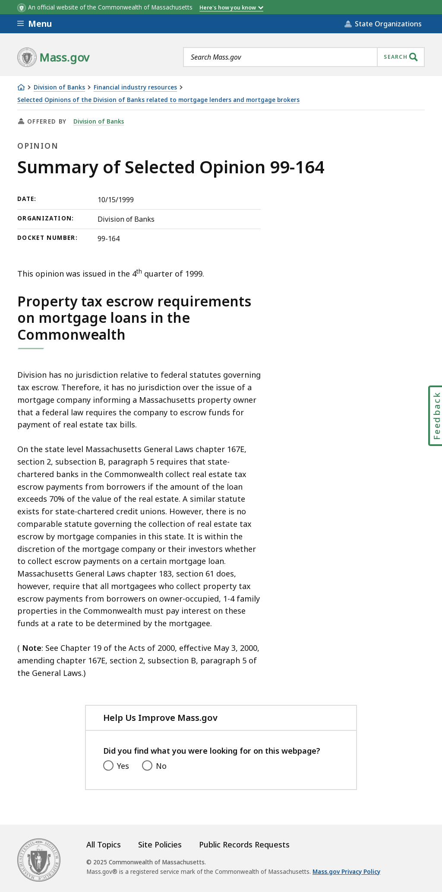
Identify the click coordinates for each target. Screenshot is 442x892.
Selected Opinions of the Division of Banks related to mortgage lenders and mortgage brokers (158, 100)
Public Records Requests (244, 844)
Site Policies (160, 844)
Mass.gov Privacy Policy (346, 872)
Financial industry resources (135, 87)
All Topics (103, 844)
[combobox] (304, 57)
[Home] (21, 87)
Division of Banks (59, 87)
